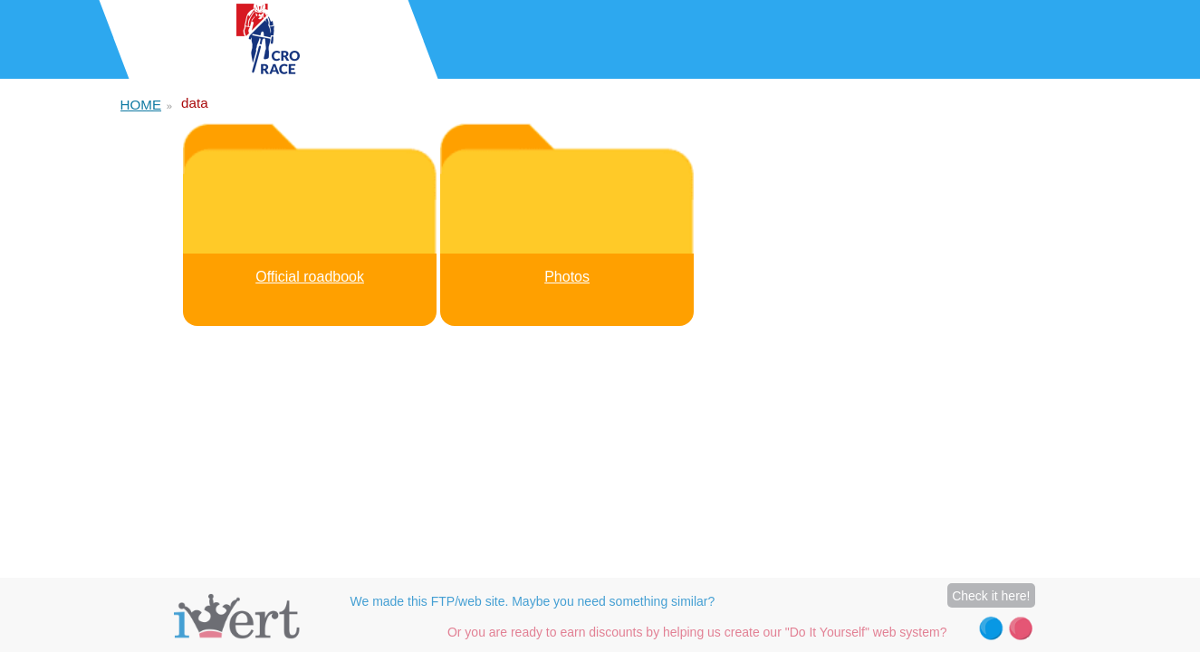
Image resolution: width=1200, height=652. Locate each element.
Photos (567, 276)
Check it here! (991, 596)
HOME (141, 104)
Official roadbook (309, 276)
